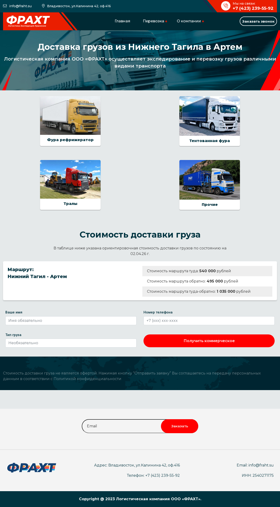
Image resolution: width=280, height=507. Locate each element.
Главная (122, 21)
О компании (189, 21)
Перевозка (153, 21)
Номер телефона (158, 312)
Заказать (179, 426)
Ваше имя (13, 312)
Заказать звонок (258, 21)
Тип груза (13, 335)
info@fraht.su (20, 6)
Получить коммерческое (209, 341)
